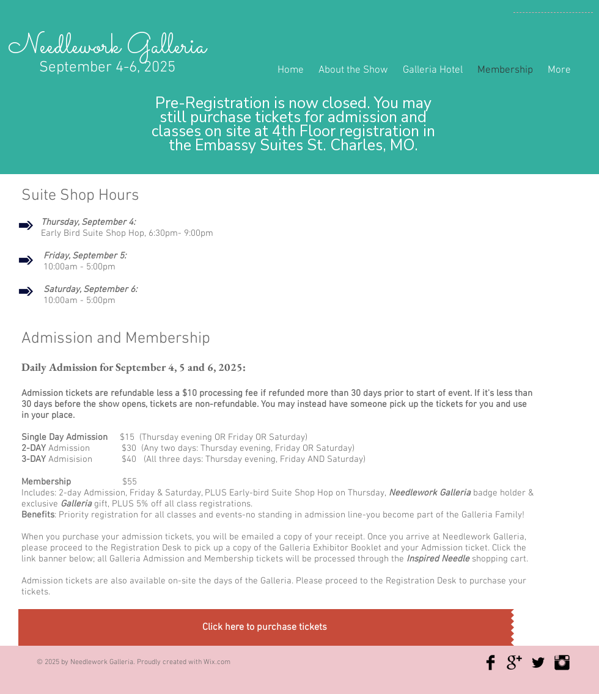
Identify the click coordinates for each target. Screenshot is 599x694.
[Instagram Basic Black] (562, 662)
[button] (266, 627)
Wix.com (217, 662)
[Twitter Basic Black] (538, 662)
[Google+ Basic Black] (514, 662)
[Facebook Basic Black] (490, 662)
